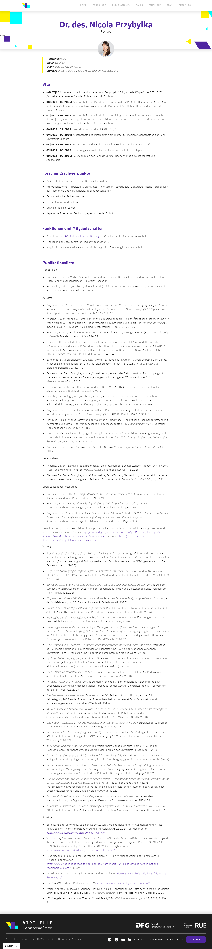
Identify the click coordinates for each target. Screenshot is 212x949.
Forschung (99, 5)
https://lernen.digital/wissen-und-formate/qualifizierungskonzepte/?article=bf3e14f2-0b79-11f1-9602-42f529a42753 (101, 535)
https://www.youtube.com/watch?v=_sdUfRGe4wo (75, 833)
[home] (25, 5)
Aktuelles (185, 5)
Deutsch (9, 945)
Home (83, 5)
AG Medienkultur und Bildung (82, 236)
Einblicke (155, 5)
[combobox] (11, 946)
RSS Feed (196, 939)
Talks (139, 5)
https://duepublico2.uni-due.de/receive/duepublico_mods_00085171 (94, 539)
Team (170, 5)
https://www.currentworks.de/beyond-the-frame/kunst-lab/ (80, 850)
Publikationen (121, 5)
